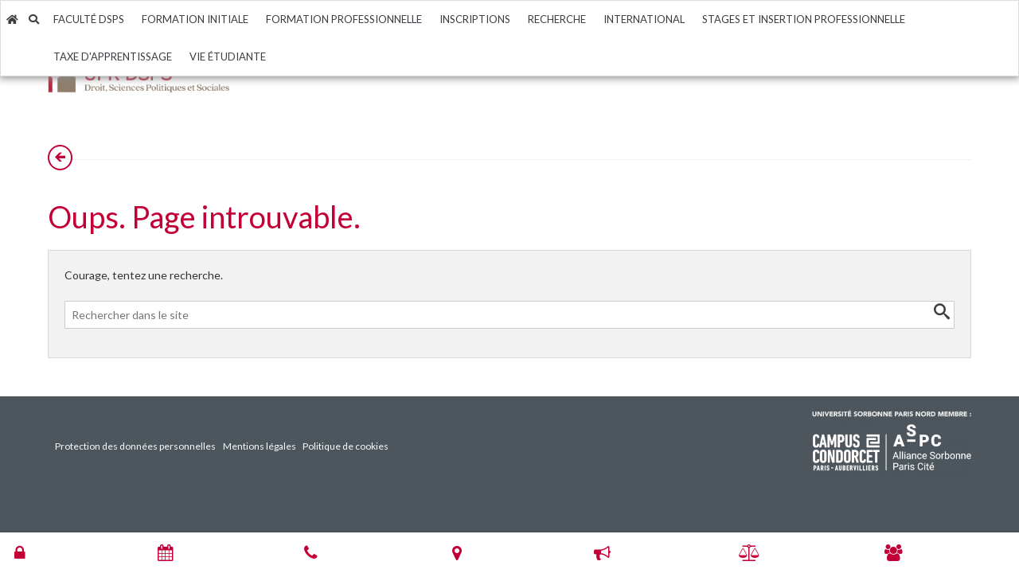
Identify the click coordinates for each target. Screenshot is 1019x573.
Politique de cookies (345, 446)
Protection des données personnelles (135, 446)
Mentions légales (259, 446)
